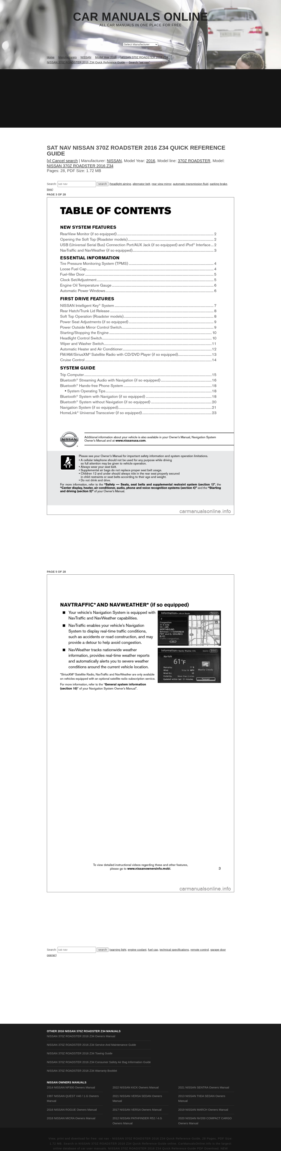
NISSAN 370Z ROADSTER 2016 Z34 (80, 165)
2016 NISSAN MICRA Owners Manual (71, 1118)
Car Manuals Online (140, 16)
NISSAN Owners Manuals (66, 1082)
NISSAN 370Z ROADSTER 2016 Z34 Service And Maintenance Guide (91, 1044)
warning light (118, 949)
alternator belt (141, 184)
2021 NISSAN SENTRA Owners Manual (203, 1087)
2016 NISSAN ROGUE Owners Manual (72, 1109)
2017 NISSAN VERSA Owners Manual (137, 1109)
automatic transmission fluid (190, 184)
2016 (150, 160)
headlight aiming (120, 184)
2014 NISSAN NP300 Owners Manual (71, 1087)
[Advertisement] (140, 98)
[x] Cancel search (62, 160)
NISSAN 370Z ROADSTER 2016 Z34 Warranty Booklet (82, 1070)
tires (49, 189)
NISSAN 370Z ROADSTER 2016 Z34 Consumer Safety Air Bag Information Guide (99, 1062)
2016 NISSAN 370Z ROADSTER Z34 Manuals (89, 1031)
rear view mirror (161, 184)
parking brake (218, 184)
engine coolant (137, 949)
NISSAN (114, 160)
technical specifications (174, 949)
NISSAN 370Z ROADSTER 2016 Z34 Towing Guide (79, 1053)
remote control (199, 949)
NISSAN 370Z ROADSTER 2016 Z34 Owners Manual (81, 1036)
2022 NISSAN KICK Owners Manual (136, 1087)
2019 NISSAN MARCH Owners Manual (203, 1109)
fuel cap (153, 949)
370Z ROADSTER (194, 160)
